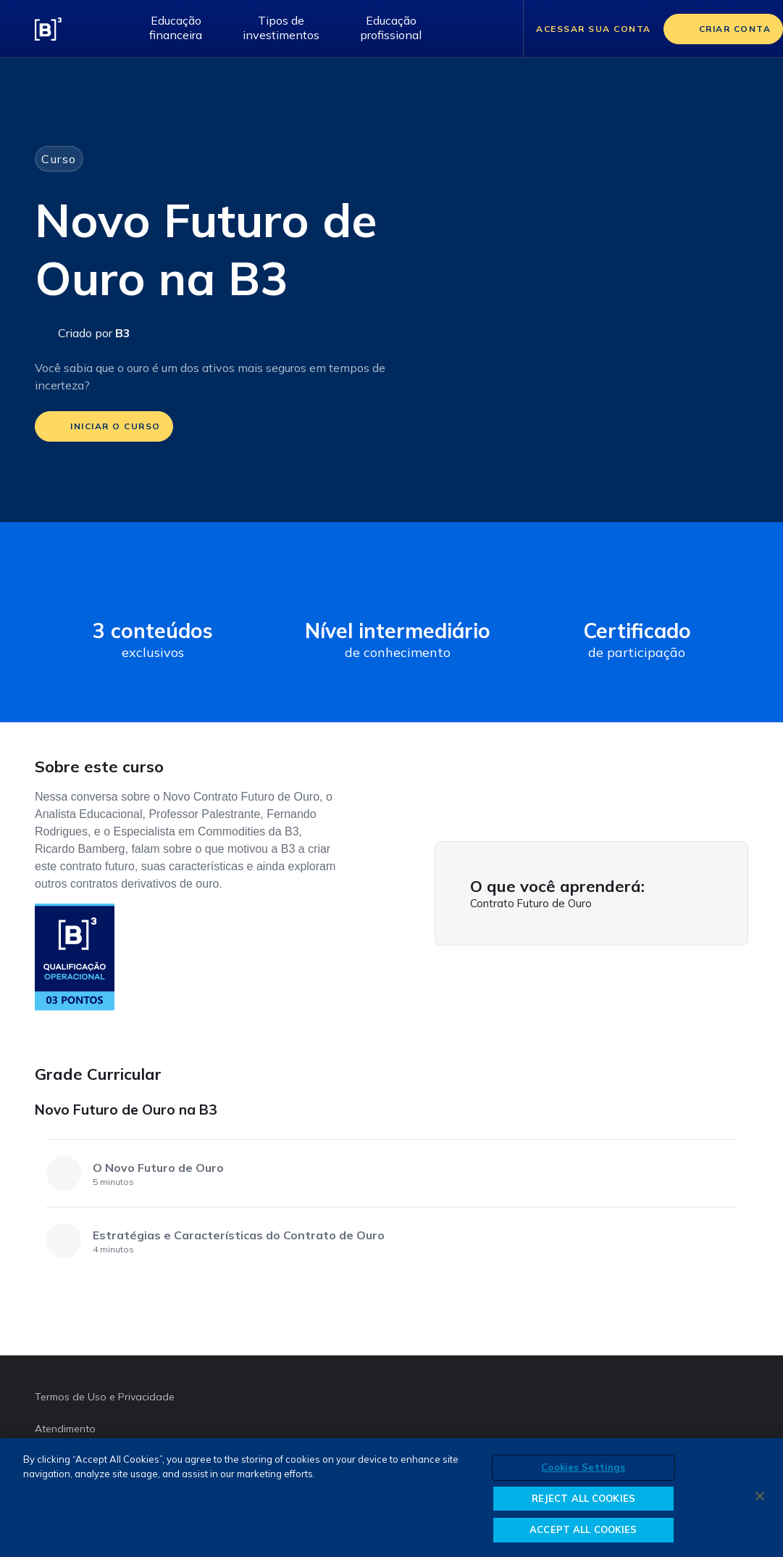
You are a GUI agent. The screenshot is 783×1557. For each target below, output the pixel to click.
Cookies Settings (583, 1467)
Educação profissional (391, 27)
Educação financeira (175, 27)
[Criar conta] (723, 29)
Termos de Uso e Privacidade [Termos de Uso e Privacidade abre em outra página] (105, 1396)
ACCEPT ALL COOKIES (583, 1529)
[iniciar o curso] (104, 426)
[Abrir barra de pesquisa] (494, 28)
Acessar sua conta (593, 28)
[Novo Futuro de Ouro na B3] (735, 1115)
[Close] (760, 1496)
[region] (391, 1497)
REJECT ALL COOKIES (583, 1498)
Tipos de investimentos (281, 27)
